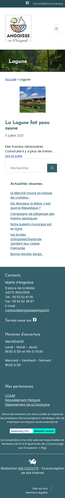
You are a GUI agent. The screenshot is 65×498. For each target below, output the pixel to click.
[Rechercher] (52, 168)
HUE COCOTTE (28, 468)
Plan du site (40, 488)
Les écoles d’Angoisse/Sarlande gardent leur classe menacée (26, 241)
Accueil (10, 79)
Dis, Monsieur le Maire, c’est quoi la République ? (30, 205)
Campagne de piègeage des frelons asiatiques (32, 216)
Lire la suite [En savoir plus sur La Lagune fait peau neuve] (13, 156)
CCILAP (10, 396)
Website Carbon (44, 431)
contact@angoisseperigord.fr (27, 310)
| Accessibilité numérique (48, 3)
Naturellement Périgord (22, 400)
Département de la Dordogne (27, 405)
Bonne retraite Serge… (26, 254)
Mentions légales (37, 492)
